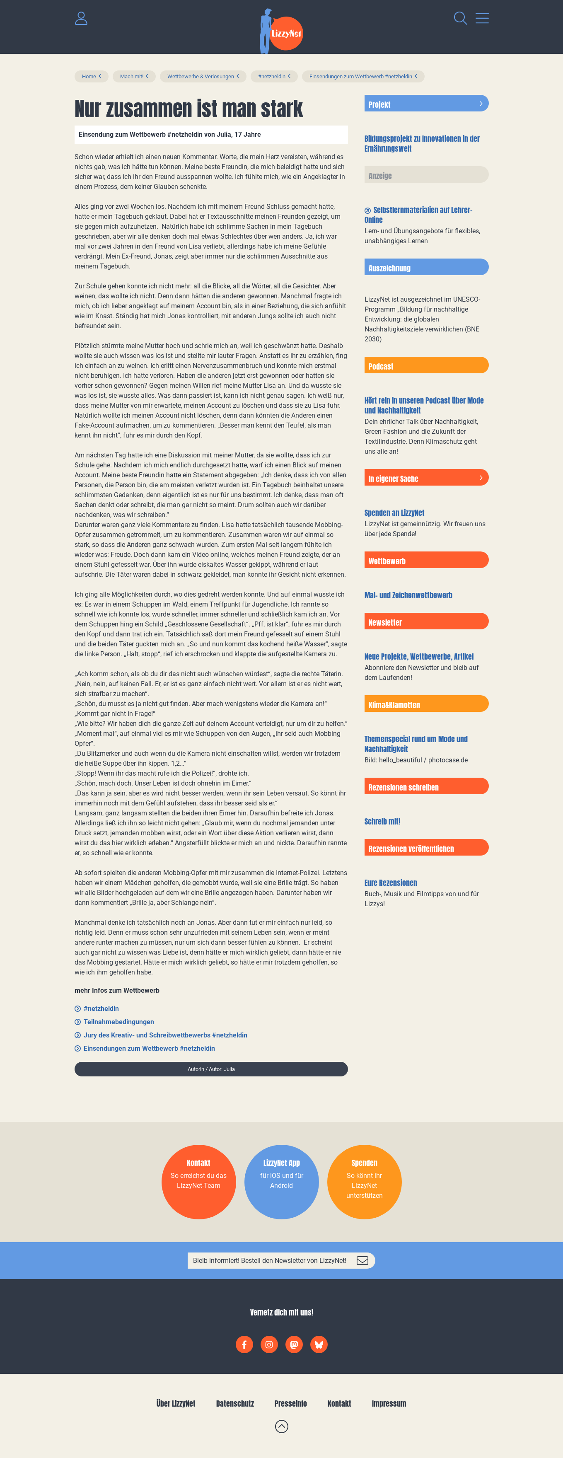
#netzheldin (271, 76)
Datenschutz (235, 1403)
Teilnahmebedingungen (119, 1022)
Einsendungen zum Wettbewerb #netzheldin (360, 76)
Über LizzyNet (176, 1403)
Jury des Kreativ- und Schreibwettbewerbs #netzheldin (165, 1035)
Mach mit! (131, 76)
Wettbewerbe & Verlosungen (200, 76)
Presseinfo (291, 1403)
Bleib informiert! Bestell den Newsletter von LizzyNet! (269, 1261)
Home (89, 76)
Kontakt (339, 1403)
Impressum (389, 1403)
